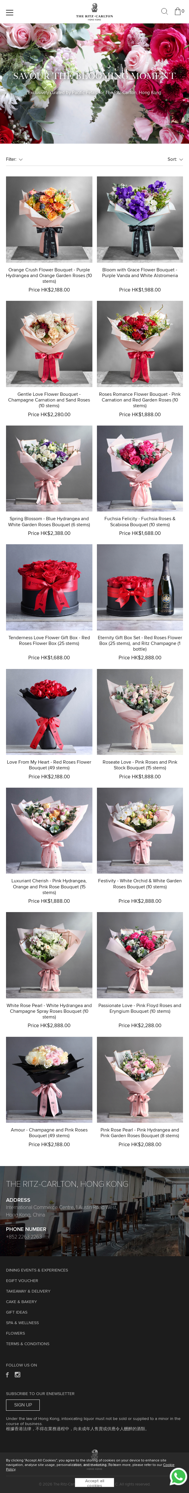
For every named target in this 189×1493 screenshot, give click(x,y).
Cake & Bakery (21, 1302)
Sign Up (23, 1405)
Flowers (15, 1333)
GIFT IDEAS (16, 1312)
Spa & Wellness (22, 1323)
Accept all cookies (94, 1483)
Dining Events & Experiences (37, 1270)
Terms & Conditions (27, 1344)
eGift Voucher (22, 1281)
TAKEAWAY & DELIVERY (28, 1291)
